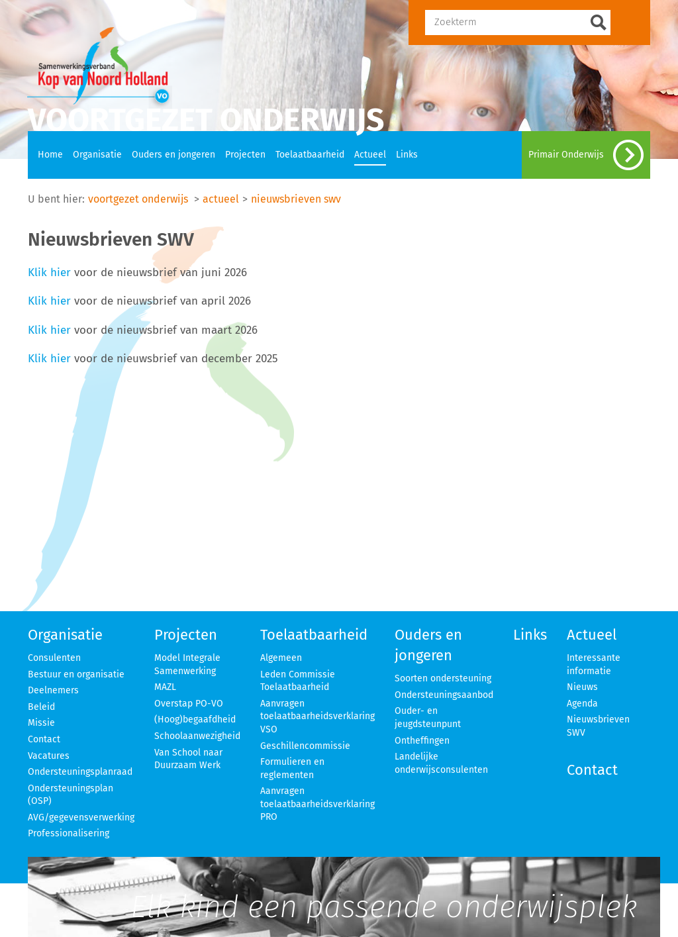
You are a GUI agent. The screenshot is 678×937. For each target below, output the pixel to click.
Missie (41, 722)
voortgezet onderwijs (138, 199)
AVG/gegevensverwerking (81, 817)
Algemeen (281, 658)
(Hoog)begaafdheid (195, 719)
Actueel (370, 154)
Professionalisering (68, 833)
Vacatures (49, 756)
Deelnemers (53, 690)
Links (407, 154)
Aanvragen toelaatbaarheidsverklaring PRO (317, 803)
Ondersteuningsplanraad (80, 771)
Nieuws (582, 687)
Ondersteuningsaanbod (444, 695)
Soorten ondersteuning (443, 678)
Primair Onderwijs (586, 155)
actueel (221, 199)
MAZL (165, 687)
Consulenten (54, 658)
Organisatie (97, 154)
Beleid (41, 707)
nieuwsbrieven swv (296, 199)
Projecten (245, 154)
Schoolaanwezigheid (197, 736)
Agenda (582, 703)
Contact (44, 739)
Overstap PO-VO (188, 703)
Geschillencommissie (305, 746)
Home (50, 154)
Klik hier (49, 272)
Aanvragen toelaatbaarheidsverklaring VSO (317, 716)
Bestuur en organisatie (76, 674)
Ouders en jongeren (173, 154)
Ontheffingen (422, 740)
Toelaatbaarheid (309, 154)
